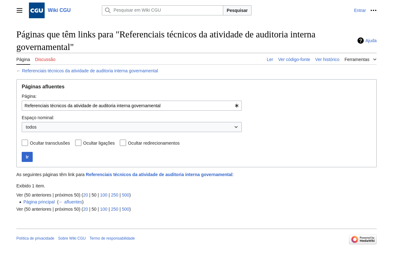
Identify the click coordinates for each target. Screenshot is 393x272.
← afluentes (70, 201)
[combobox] (132, 106)
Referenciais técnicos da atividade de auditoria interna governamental (90, 70)
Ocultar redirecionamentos (154, 143)
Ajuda (371, 40)
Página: (29, 96)
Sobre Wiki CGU (72, 238)
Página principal (39, 201)
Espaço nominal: (38, 117)
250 (114, 194)
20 (85, 194)
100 (103, 194)
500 (125, 194)
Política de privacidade (35, 238)
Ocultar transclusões (50, 143)
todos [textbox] (31, 127)
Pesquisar (237, 10)
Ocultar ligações (99, 143)
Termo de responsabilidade (112, 238)
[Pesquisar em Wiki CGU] (162, 10)
